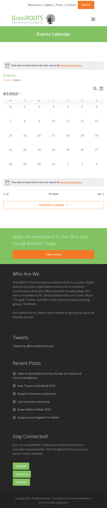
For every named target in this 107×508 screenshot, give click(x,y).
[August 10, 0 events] (53, 126)
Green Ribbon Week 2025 (34, 409)
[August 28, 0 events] (10, 169)
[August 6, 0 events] (96, 112)
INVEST (86, 5)
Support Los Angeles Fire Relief (38, 417)
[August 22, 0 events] (25, 155)
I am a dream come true (33, 402)
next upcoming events (71, 65)
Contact (71, 5)
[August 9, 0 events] (39, 126)
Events (7, 80)
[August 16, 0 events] (39, 141)
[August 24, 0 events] (53, 155)
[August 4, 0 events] (68, 112)
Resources (34, 5)
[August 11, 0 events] (68, 126)
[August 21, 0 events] (10, 155)
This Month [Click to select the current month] (53, 194)
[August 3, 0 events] (53, 112)
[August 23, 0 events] (39, 155)
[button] (92, 19)
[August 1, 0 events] (25, 112)
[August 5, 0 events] (82, 112)
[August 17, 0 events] (53, 141)
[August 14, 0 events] (10, 141)
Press (59, 5)
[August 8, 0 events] (25, 126)
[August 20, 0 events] (96, 141)
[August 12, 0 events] (82, 126)
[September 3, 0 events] (96, 169)
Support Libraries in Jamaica (36, 394)
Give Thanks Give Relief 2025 (36, 386)
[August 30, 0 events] (39, 169)
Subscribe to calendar (51, 205)
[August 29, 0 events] (25, 169)
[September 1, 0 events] (68, 169)
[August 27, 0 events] (96, 155)
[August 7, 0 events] (10, 126)
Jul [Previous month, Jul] (5, 194)
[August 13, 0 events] (96, 126)
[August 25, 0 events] (68, 155)
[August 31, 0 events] (53, 169)
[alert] (53, 65)
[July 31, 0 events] (10, 112)
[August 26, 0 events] (82, 155)
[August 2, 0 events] (39, 112)
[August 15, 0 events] (25, 141)
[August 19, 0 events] (82, 141)
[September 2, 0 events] (82, 169)
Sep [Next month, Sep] (100, 194)
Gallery (48, 5)
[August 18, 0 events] (68, 141)
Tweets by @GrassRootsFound (33, 346)
